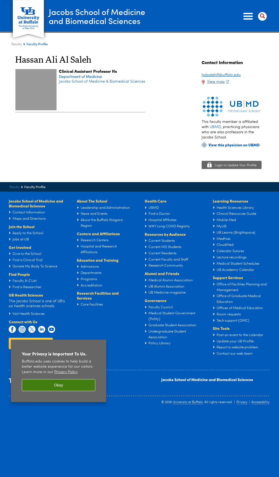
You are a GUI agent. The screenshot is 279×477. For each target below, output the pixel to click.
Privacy (241, 402)
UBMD (215, 127)
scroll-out (266, 466)
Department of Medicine (80, 76)
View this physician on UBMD (234, 144)
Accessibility (260, 402)
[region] (58, 371)
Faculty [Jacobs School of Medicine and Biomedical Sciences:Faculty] (16, 44)
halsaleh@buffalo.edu (221, 75)
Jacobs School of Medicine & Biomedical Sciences (102, 81)
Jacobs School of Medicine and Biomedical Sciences (207, 379)
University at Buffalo (188, 402)
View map (218, 82)
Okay (58, 385)
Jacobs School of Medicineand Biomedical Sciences (97, 16)
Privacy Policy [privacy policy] (65, 372)
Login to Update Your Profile (236, 165)
